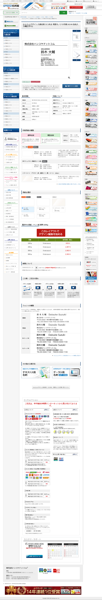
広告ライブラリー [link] (10, 269)
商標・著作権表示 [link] (10, 216)
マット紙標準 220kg (26, 209)
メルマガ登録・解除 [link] (10, 232)
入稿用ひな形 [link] (9, 162)
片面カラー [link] (8, 46)
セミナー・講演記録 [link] (10, 272)
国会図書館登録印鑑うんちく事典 (90, 240)
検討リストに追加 (71, 86)
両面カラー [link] (8, 40)
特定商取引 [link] (8, 213)
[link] (11, 33)
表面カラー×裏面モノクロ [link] (11, 78)
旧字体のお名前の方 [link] (10, 149)
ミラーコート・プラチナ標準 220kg (59, 209)
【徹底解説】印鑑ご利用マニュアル (90, 248)
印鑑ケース (71, 13)
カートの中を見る (76, 7)
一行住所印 (78, 13)
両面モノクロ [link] (8, 43)
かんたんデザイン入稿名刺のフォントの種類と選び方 (67, 355)
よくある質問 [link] (9, 242)
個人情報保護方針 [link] (10, 222)
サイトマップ (87, 1)
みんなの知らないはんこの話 (90, 252)
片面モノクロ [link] (8, 49)
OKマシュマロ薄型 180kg (42, 215)
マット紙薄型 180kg (26, 215)
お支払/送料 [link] (8, 208)
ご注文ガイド (71, 1)
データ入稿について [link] (10, 156)
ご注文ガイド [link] (9, 205)
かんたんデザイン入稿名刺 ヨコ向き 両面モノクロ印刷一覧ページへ (51, 387)
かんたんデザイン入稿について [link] (11, 181)
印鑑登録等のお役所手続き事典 (90, 244)
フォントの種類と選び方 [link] (11, 172)
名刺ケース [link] (8, 133)
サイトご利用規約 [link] (10, 219)
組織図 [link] (7, 260)
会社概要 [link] (8, 257)
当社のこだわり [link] (9, 255)
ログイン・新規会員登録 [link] (11, 229)
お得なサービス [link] (9, 235)
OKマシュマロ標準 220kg (42, 209)
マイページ (79, 1)
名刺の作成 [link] (8, 192)
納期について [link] (9, 210)
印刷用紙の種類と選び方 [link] (11, 146)
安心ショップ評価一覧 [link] (11, 266)
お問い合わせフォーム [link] (11, 247)
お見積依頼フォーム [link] (10, 245)
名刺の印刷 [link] (8, 195)
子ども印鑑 (84, 13)
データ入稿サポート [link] (10, 159)
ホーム (95, 1)
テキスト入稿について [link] (11, 169)
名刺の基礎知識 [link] (9, 198)
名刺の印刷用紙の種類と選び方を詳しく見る (69, 184)
